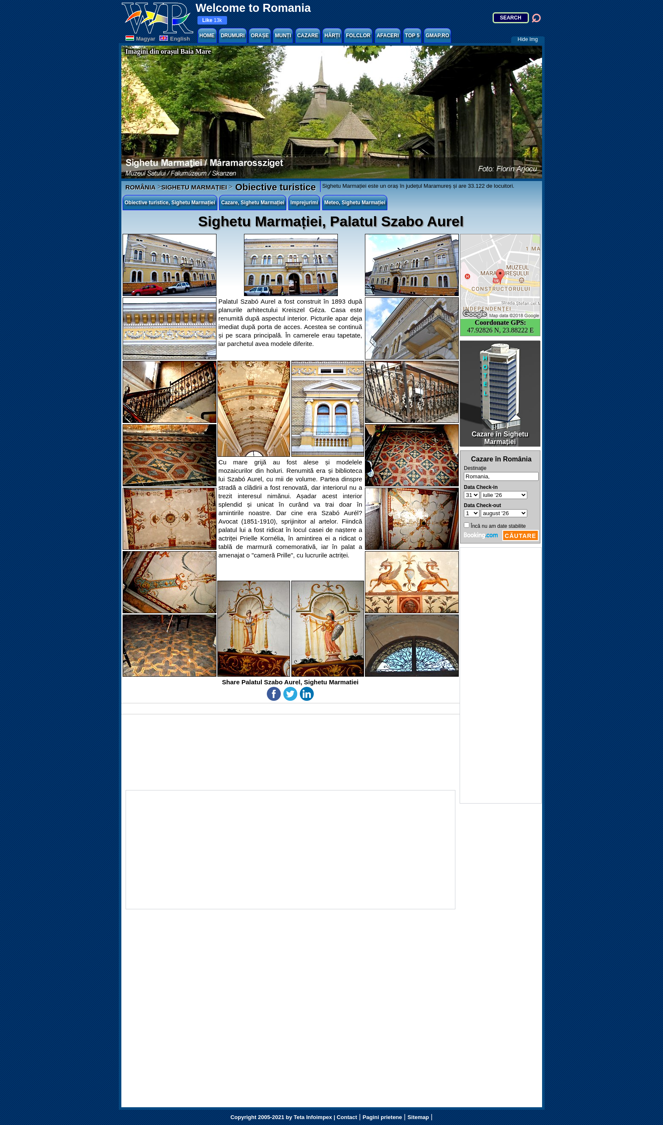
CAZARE (307, 35)
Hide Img (528, 39)
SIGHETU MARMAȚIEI (194, 187)
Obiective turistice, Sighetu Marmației (170, 203)
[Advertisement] (500, 675)
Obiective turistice (274, 187)
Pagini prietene (382, 1117)
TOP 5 (412, 35)
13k (212, 20)
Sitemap (418, 1117)
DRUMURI (233, 35)
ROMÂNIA (141, 187)
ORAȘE (260, 35)
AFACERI (388, 35)
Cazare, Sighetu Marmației (252, 203)
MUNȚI (283, 35)
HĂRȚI (332, 35)
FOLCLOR (358, 35)
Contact (347, 1117)
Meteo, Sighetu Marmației (355, 203)
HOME (207, 35)
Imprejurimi (304, 203)
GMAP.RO (437, 35)
